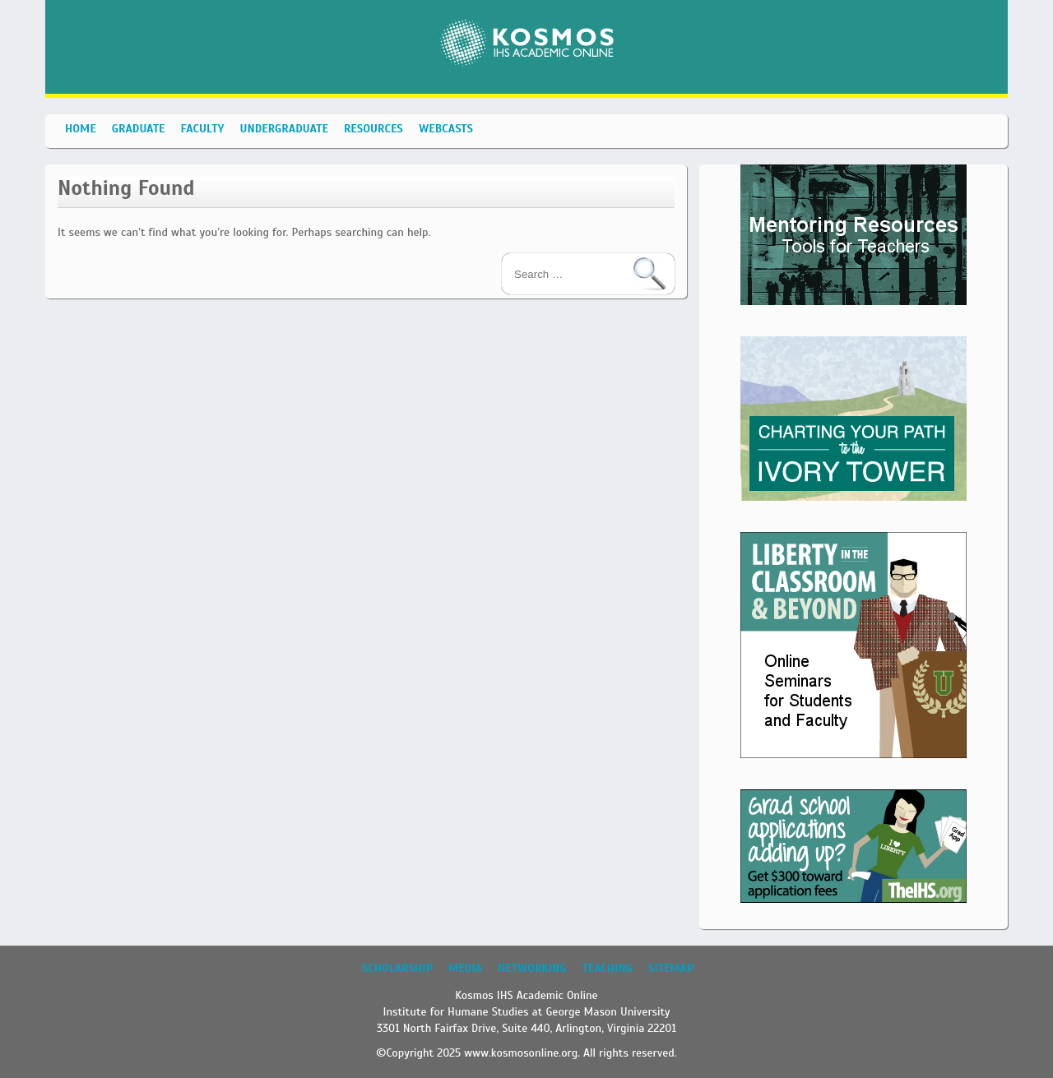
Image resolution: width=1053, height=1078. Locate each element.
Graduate (138, 129)
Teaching (607, 968)
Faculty (203, 129)
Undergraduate (283, 129)
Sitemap (670, 968)
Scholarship (397, 968)
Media (465, 968)
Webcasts (446, 129)
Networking (532, 968)
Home (80, 129)
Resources (373, 129)
